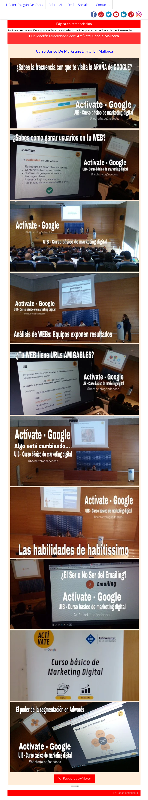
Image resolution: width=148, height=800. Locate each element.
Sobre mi (55, 4)
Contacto (103, 4)
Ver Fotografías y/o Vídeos (74, 778)
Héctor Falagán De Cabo (24, 4)
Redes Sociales (79, 4)
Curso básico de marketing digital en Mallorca (74, 51)
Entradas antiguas (124, 793)
